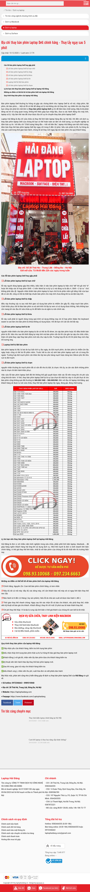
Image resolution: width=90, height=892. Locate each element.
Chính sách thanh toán (10, 836)
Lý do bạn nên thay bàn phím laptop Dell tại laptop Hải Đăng (26, 89)
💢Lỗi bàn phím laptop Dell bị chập (19, 72)
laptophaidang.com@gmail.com (58, 833)
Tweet (17, 703)
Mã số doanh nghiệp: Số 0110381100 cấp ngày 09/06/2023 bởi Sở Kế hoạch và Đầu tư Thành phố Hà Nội (22, 792)
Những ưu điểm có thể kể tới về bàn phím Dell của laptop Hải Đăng (29, 92)
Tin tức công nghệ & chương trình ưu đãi (21, 16)
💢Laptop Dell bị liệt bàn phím (17, 82)
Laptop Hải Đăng (10, 778)
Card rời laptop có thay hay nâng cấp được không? (47, 740)
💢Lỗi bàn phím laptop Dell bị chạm (19, 85)
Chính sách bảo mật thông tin (13, 830)
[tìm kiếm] (61, 3)
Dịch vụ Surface (11, 33)
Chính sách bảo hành (9, 824)
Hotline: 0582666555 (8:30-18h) (58, 824)
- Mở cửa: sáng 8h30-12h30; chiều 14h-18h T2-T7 (65, 808)
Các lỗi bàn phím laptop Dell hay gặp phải (19, 65)
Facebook (7, 703)
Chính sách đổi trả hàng (11, 827)
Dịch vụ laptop (11, 28)
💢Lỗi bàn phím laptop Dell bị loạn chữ (20, 69)
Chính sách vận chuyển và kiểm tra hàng (17, 833)
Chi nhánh (50, 778)
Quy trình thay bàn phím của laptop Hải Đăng (21, 96)
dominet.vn (40, 883)
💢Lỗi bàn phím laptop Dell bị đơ (18, 79)
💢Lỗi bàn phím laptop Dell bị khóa (19, 75)
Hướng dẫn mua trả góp (10, 839)
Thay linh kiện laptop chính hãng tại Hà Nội (45, 718)
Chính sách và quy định (14, 819)
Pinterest (28, 703)
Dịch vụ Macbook (12, 22)
